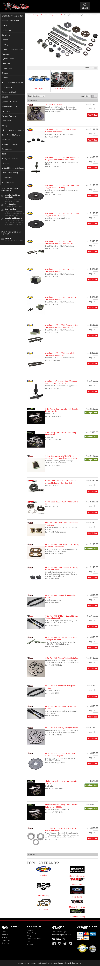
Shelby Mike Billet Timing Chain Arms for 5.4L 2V (61, 782)
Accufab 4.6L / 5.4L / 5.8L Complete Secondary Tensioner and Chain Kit (59, 242)
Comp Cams (77, 885)
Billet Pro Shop (44, 896)
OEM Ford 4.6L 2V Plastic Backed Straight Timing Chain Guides (61, 617)
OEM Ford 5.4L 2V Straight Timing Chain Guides (61, 707)
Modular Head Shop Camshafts (12, 196)
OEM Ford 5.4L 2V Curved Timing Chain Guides (61, 687)
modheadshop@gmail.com (61, 935)
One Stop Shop (10, 209)
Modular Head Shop (77, 907)
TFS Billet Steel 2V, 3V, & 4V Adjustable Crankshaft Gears (60, 829)
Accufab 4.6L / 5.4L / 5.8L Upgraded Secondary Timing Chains (59, 354)
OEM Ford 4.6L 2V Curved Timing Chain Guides (61, 596)
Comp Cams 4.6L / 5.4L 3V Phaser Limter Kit (61, 503)
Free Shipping (10, 204)
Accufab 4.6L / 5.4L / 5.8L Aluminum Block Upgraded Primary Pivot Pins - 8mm (62, 158)
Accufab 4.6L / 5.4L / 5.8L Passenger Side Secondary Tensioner (61, 298)
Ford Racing (77, 897)
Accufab (43, 875)
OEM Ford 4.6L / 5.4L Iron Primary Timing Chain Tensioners (61, 568)
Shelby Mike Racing (77, 917)
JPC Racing (43, 909)
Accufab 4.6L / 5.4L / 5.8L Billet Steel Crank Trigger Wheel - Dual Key (62, 186)
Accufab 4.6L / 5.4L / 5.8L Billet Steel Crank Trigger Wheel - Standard (62, 214)
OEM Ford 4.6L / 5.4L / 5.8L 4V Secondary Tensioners (61, 523)
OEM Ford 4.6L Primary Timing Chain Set (61, 658)
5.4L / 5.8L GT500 (62, 89)
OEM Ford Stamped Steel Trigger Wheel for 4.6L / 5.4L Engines (61, 754)
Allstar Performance (77, 876)
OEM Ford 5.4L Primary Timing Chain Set (61, 728)
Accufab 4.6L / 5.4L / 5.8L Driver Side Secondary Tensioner (59, 270)
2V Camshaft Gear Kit (53, 104)
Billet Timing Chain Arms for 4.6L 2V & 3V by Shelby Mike (61, 410)
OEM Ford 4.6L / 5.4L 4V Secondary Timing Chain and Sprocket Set (62, 545)
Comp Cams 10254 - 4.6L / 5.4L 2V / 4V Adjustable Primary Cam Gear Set (60, 481)
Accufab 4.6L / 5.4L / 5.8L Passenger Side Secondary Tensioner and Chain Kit (61, 326)
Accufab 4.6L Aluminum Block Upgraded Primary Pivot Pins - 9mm (61, 382)
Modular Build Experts (13, 218)
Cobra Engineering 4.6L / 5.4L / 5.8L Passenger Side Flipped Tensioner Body (61, 457)
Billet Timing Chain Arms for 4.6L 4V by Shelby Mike (60, 433)
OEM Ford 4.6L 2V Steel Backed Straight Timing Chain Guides (61, 638)
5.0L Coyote (38, 89)
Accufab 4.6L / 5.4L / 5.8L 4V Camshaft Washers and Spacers (60, 130)
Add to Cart (92, 115)
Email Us (8, 238)
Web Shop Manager (75, 963)
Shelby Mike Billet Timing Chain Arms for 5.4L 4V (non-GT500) (61, 805)
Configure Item (91, 413)
